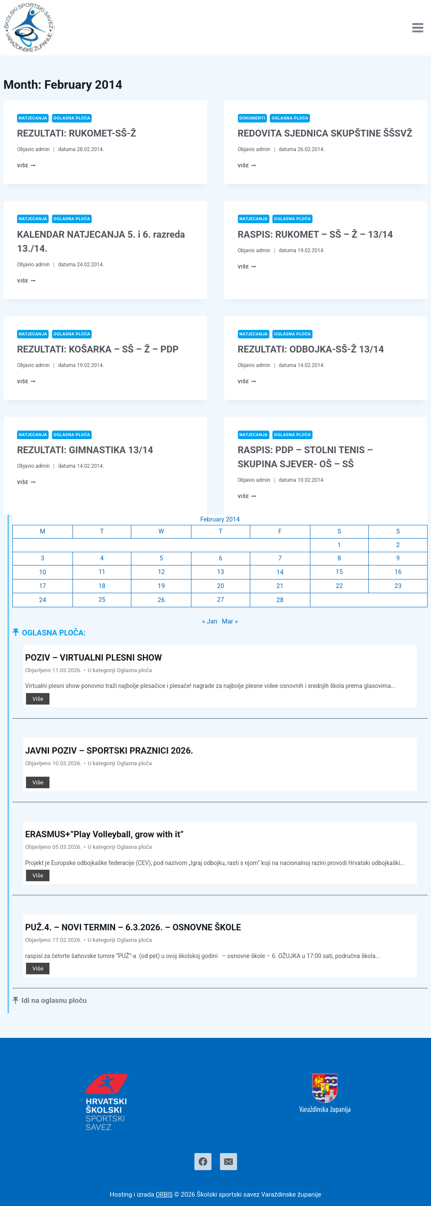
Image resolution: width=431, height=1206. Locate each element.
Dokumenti (253, 118)
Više (27, 166)
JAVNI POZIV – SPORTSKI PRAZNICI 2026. (116, 754)
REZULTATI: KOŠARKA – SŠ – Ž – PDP (98, 350)
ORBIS (164, 1194)
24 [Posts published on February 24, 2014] (42, 602)
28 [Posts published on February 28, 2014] (279, 602)
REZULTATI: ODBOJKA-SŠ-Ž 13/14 (311, 350)
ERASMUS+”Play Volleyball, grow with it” (111, 838)
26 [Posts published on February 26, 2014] (161, 602)
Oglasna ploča (74, 118)
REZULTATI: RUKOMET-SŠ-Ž (76, 133)
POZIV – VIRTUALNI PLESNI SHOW (99, 660)
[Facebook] (202, 1161)
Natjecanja (34, 118)
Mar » (230, 625)
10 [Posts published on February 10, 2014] (42, 575)
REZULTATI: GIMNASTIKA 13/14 (85, 451)
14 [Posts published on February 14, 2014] (279, 575)
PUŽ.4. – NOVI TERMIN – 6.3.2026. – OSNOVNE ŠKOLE (142, 931)
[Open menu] (418, 27)
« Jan (209, 625)
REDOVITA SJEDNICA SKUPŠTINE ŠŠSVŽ (325, 133)
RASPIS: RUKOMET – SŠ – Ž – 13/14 (315, 235)
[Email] (228, 1161)
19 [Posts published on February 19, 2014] (161, 589)
